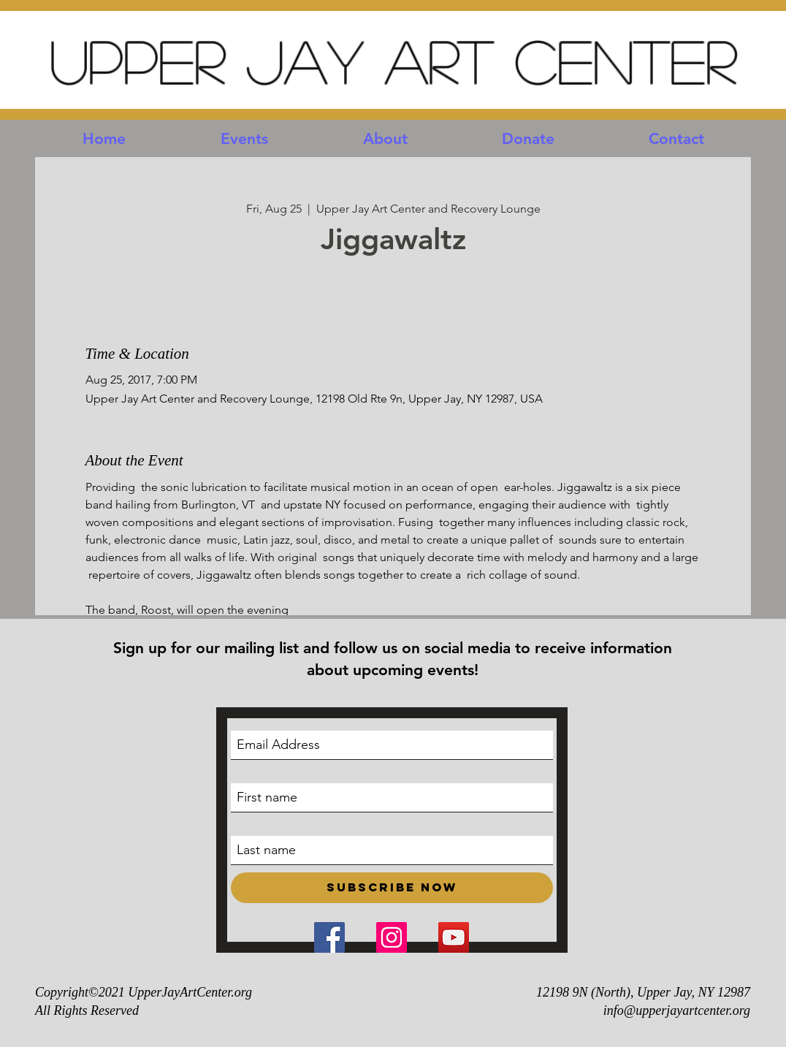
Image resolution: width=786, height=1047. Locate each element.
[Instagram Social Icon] (391, 937)
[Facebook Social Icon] (329, 937)
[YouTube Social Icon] (453, 937)
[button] (244, 139)
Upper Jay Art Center (393, 60)
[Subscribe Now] (392, 887)
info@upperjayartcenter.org (676, 1010)
